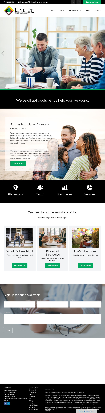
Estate (31, 394)
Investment (32, 392)
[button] (53, 10)
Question (7, 312)
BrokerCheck (81, 392)
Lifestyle (31, 403)
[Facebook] (78, 2)
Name (6, 300)
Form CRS (51, 389)
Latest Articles (33, 405)
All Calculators (33, 409)
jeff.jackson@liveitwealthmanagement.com (33, 2)
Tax (30, 398)
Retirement (32, 390)
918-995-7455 (9, 2)
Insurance (32, 396)
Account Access (92, 2)
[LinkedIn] (73, 2)
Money (31, 401)
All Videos (32, 407)
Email (39, 300)
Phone (72, 300)
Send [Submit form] (8, 330)
